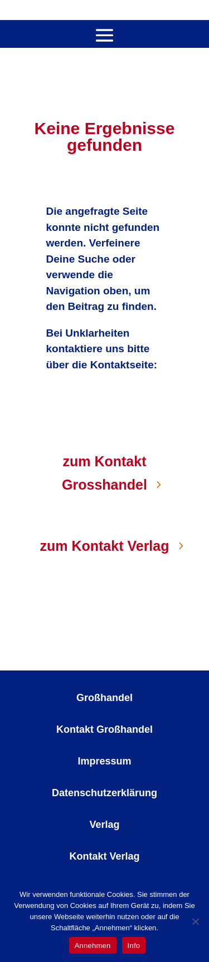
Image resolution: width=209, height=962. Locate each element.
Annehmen (93, 945)
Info (134, 945)
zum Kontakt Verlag (104, 546)
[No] (195, 921)
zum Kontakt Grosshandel (104, 473)
